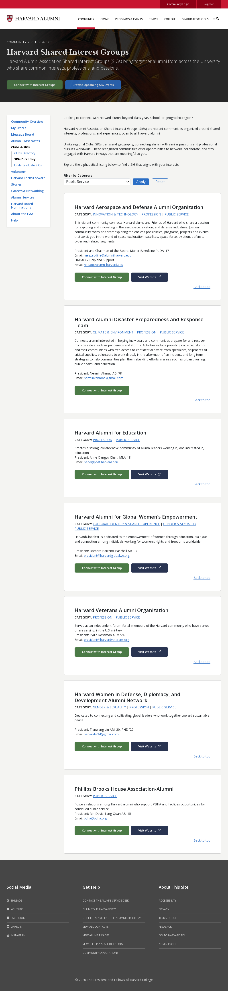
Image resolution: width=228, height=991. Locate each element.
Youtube (15, 909)
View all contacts (95, 927)
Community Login (178, 4)
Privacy (164, 909)
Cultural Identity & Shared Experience (126, 524)
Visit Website (149, 277)
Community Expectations (100, 953)
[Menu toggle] (215, 19)
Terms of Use (167, 918)
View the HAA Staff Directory (103, 944)
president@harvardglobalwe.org (107, 555)
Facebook (16, 918)
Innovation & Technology (115, 214)
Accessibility (167, 900)
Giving (104, 19)
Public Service (177, 214)
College (169, 19)
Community (86, 19)
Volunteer (18, 172)
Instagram (16, 935)
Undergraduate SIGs (28, 165)
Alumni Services (22, 197)
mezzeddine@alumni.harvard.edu (107, 255)
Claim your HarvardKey (99, 909)
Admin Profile (168, 944)
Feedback (165, 927)
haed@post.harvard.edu (101, 462)
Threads (14, 901)
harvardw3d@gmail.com (101, 734)
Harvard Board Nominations (22, 206)
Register (209, 4)
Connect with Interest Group (102, 277)
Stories (16, 184)
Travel (153, 19)
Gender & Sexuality (179, 524)
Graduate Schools (195, 19)
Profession (151, 214)
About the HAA (22, 214)
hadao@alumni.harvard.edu (103, 265)
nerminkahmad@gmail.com (103, 378)
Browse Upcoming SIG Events (93, 85)
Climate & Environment (113, 332)
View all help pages (96, 935)
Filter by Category (78, 175)
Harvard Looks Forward (28, 178)
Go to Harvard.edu (172, 935)
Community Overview (27, 121)
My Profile (18, 128)
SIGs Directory (25, 159)
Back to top (201, 287)
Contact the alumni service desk (106, 900)
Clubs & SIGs (41, 42)
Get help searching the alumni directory (112, 918)
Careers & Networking (27, 191)
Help (14, 220)
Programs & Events (129, 19)
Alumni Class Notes (25, 141)
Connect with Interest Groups (34, 85)
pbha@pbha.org (95, 818)
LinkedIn (14, 927)
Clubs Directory (24, 153)
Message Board (22, 134)
